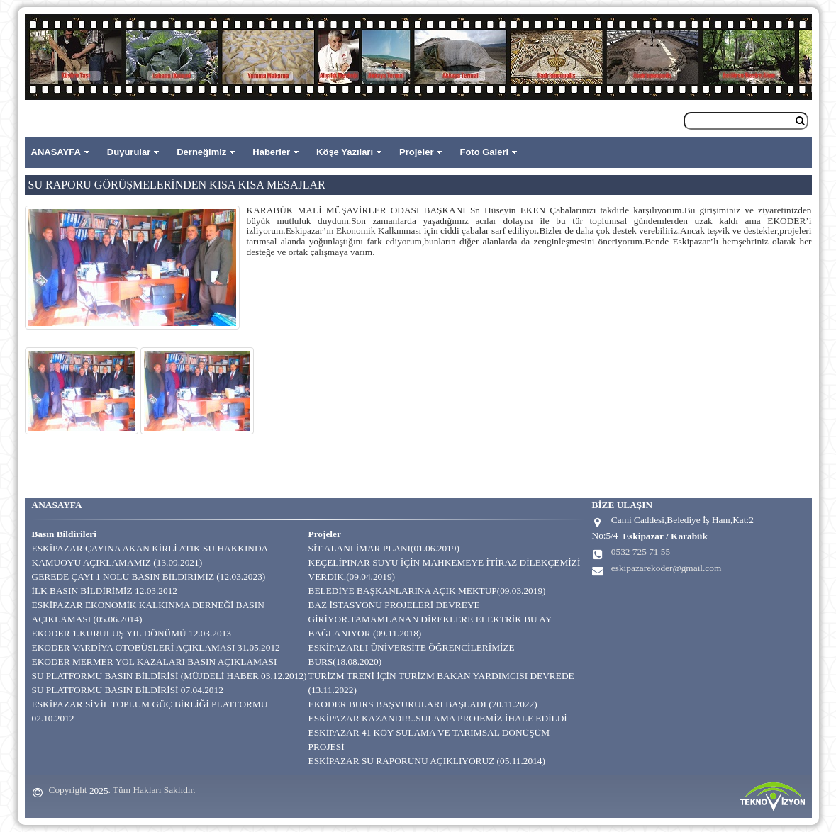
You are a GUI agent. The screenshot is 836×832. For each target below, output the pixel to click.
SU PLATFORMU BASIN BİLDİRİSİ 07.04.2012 (127, 690)
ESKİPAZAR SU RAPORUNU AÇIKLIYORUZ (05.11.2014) (426, 760)
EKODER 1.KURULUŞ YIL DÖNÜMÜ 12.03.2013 (132, 633)
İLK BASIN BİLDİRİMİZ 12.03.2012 (104, 590)
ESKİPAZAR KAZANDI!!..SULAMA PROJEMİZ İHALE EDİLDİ (437, 718)
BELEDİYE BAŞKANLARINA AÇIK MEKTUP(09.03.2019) (427, 590)
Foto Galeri (483, 152)
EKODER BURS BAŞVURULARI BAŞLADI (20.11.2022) (422, 704)
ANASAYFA (56, 152)
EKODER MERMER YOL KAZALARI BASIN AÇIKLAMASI (154, 661)
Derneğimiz (201, 152)
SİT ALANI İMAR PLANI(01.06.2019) (383, 548)
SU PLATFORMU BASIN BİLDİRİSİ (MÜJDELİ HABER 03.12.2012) (169, 675)
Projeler (416, 152)
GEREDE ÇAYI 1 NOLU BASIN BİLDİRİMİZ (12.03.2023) (149, 576)
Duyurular (128, 152)
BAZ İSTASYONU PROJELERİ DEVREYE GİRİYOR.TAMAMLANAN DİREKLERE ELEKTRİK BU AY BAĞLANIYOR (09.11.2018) (430, 619)
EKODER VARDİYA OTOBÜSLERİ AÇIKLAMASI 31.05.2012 (156, 647)
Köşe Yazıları (344, 152)
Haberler (271, 152)
